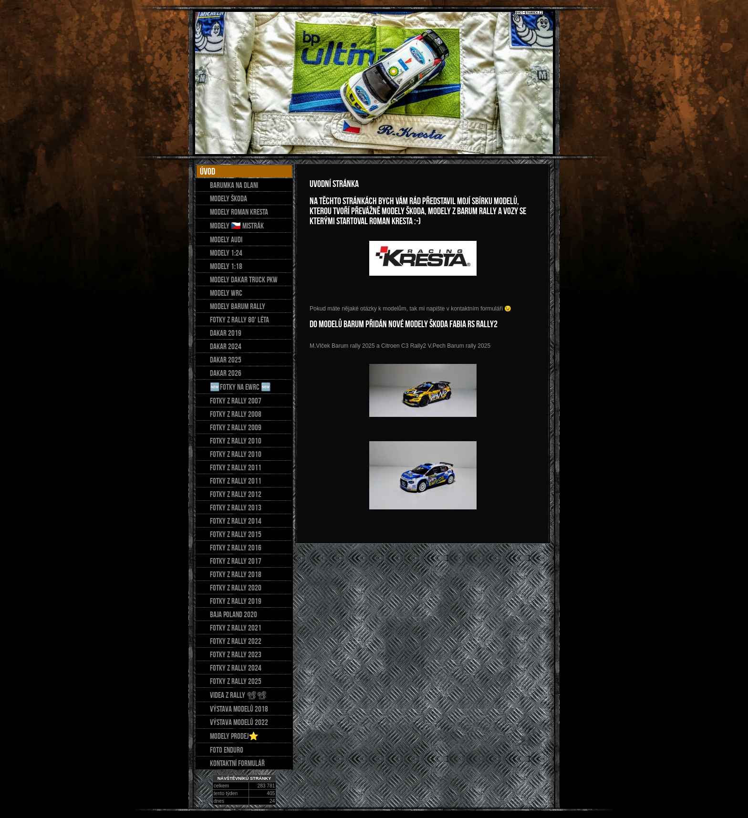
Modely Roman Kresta (239, 211)
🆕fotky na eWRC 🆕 (240, 387)
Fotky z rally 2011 (235, 467)
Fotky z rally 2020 (235, 587)
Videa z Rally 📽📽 (238, 695)
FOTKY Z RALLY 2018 (235, 574)
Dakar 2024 (225, 346)
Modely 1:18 (226, 266)
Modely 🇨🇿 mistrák (237, 225)
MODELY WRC (226, 293)
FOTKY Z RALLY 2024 (235, 667)
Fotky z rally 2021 (235, 627)
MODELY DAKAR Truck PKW (244, 279)
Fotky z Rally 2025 (235, 681)
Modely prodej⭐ (234, 736)
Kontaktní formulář (237, 763)
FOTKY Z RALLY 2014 (235, 521)
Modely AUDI (226, 239)
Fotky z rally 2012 (235, 494)
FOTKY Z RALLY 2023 (235, 654)
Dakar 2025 (225, 359)
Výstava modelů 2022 (239, 722)
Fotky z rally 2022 (235, 641)
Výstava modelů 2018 (239, 708)
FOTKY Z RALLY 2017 (235, 561)
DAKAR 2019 (225, 333)
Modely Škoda (228, 198)
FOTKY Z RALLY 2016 (235, 547)
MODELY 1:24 (226, 253)
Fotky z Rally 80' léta (239, 319)
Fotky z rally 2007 (235, 400)
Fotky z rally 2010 (235, 440)
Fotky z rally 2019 (235, 601)
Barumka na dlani (234, 185)
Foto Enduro (226, 750)
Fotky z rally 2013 (235, 507)
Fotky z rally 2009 (235, 427)
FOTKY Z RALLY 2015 (235, 534)
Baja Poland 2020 (233, 614)
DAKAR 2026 (225, 373)
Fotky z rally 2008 (235, 414)
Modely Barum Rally (237, 306)
